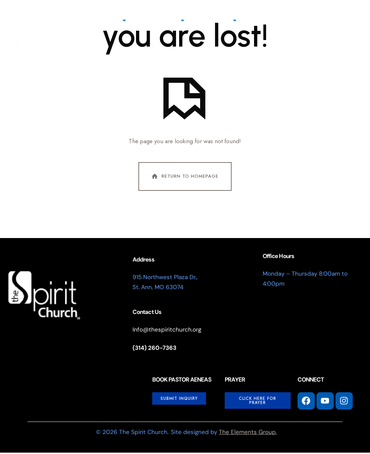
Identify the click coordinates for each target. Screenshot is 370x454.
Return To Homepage (184, 177)
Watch (297, 20)
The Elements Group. (248, 433)
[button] (236, 60)
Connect (218, 20)
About (112, 20)
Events (333, 20)
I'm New (212, 59)
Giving (261, 20)
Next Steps (163, 20)
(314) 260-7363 (154, 349)
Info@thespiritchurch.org (167, 331)
